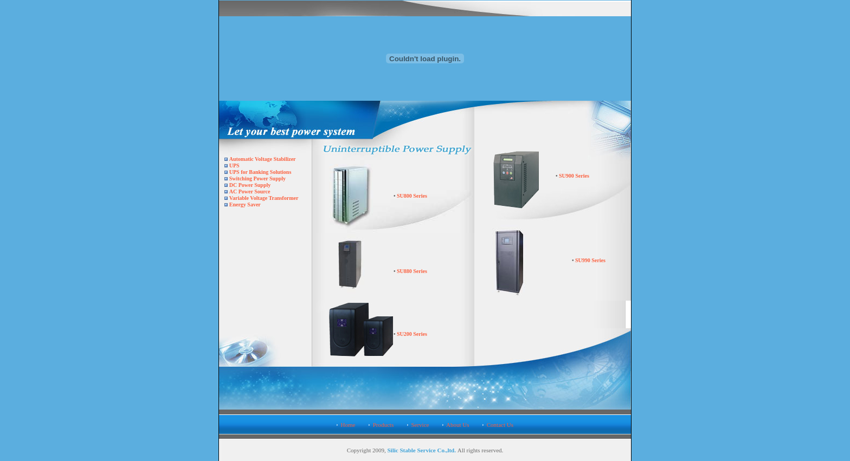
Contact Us (500, 424)
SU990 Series (590, 260)
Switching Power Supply (257, 178)
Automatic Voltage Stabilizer (262, 159)
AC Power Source (250, 191)
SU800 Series (411, 196)
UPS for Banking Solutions (260, 172)
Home (348, 424)
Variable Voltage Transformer (264, 198)
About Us (457, 424)
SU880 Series (411, 271)
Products (383, 424)
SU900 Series (573, 176)
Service (420, 424)
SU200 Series (411, 334)
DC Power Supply (250, 185)
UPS (234, 165)
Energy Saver (245, 204)
